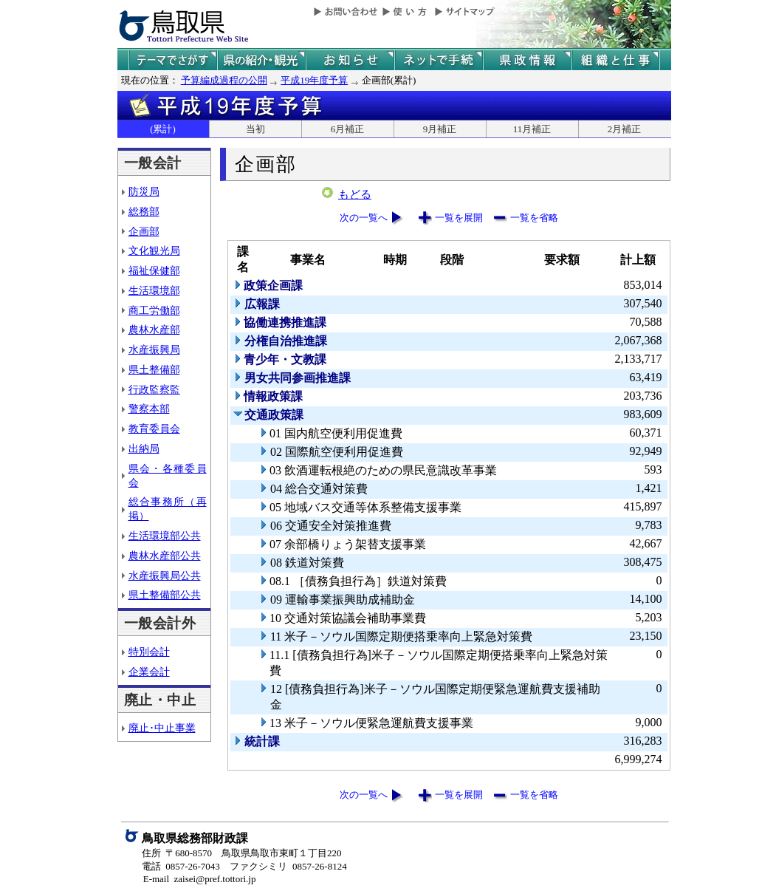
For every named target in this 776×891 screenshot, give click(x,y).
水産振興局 (154, 349)
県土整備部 (154, 369)
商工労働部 (154, 310)
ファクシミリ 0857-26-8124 (288, 866)
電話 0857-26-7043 (181, 866)
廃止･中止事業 (162, 728)
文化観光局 (154, 250)
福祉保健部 (154, 270)
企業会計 (149, 671)
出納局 (143, 448)
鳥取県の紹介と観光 (261, 60)
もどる (354, 194)
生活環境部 (154, 290)
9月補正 (440, 128)
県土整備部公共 (164, 595)
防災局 (143, 191)
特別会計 (149, 652)
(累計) (163, 128)
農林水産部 (154, 329)
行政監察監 (154, 389)
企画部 (143, 231)
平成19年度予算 (314, 80)
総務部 (143, 211)
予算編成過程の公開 (224, 80)
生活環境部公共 (164, 536)
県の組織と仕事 (615, 60)
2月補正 (625, 128)
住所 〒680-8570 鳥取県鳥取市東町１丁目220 (242, 852)
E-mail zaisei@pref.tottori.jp (199, 878)
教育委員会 (154, 428)
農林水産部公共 (164, 555)
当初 (255, 128)
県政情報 (527, 60)
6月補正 (348, 128)
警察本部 (149, 408)
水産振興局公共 (164, 575)
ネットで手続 (438, 60)
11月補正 (532, 128)
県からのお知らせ (350, 60)
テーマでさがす (172, 60)
